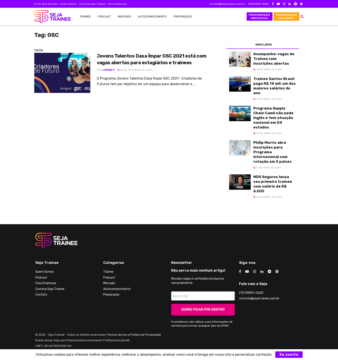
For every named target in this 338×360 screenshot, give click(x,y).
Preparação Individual (259, 16)
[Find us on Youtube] (247, 271)
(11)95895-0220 (258, 3)
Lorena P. (108, 70)
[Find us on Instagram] (254, 271)
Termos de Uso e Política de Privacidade (134, 334)
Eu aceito (289, 354)
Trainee (85, 16)
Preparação (183, 16)
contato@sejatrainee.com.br (227, 3)
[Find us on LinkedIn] (261, 271)
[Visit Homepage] (50, 16)
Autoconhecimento (152, 16)
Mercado (124, 16)
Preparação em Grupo (286, 16)
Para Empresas (117, 3)
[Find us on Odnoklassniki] (277, 271)
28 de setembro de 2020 (134, 70)
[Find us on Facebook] (240, 271)
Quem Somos (68, 3)
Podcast (104, 16)
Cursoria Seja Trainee (92, 3)
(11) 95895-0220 (251, 293)
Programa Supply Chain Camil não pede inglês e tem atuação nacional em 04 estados (273, 117)
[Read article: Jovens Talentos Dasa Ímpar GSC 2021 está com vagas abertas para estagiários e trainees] (62, 73)
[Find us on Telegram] (269, 271)
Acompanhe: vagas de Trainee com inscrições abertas (273, 59)
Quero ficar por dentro (203, 309)
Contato (41, 294)
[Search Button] (302, 16)
